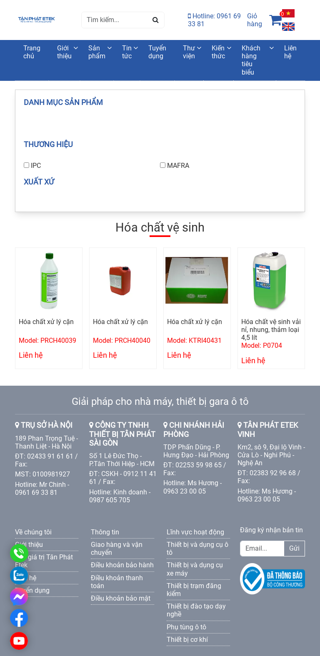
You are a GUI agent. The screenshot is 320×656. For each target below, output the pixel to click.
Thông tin (105, 532)
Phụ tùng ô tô (186, 627)
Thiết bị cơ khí (187, 640)
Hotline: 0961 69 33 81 (214, 20)
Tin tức (127, 52)
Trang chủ (31, 52)
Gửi (294, 548)
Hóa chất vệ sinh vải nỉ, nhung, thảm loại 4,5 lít (271, 330)
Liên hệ (290, 52)
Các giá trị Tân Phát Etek (44, 561)
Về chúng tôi (33, 532)
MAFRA (178, 166)
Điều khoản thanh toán (117, 582)
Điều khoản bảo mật (120, 598)
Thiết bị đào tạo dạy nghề (196, 610)
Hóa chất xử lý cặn (46, 322)
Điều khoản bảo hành (122, 565)
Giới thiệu (64, 52)
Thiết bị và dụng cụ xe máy (195, 569)
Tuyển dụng (157, 52)
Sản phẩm (96, 52)
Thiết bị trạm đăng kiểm (194, 590)
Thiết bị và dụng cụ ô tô (197, 548)
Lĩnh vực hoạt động (195, 532)
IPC (36, 166)
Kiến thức (218, 52)
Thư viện (189, 52)
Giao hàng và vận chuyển (116, 548)
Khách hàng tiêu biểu (251, 60)
